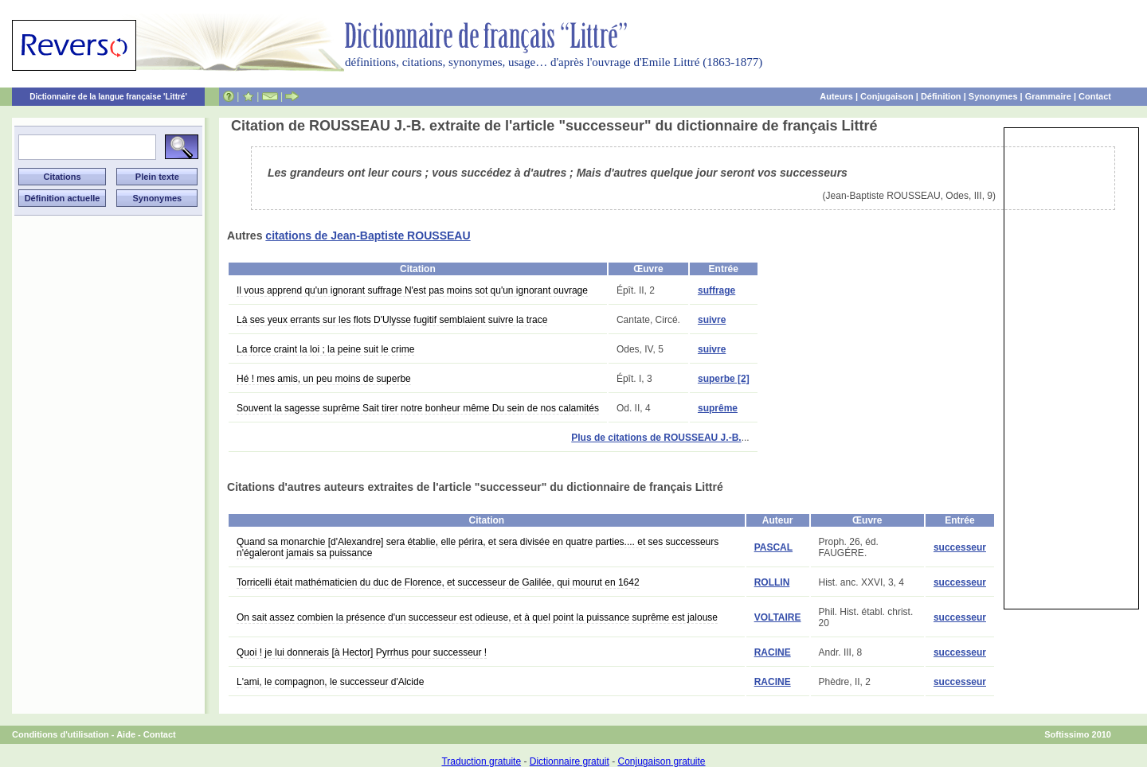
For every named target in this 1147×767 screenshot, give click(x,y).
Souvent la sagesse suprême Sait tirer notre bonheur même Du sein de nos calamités (418, 408)
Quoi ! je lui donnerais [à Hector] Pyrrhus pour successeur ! (362, 652)
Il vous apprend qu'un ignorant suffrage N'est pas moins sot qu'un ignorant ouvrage (412, 290)
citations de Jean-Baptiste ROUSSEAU (367, 235)
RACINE (772, 652)
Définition (941, 96)
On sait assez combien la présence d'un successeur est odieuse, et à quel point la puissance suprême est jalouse (477, 617)
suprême (718, 408)
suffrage (716, 290)
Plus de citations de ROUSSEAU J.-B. (656, 437)
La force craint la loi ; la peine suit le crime (325, 349)
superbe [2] (724, 378)
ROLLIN (772, 582)
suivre (712, 319)
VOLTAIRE (777, 617)
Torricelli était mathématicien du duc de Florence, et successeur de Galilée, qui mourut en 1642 (438, 582)
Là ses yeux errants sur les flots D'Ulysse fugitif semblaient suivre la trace (392, 319)
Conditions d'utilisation (60, 734)
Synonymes (993, 96)
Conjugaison (887, 96)
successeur (960, 547)
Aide (125, 734)
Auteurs (836, 96)
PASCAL (773, 547)
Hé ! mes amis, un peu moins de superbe (324, 378)
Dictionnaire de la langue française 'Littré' (108, 96)
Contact (1094, 96)
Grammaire (1048, 96)
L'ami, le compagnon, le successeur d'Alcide (330, 681)
